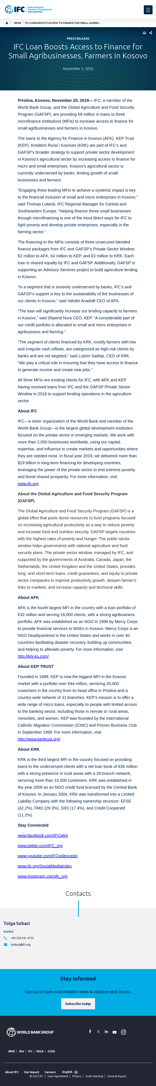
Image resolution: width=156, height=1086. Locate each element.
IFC (30, 1051)
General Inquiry (116, 1076)
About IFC (11, 1072)
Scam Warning (94, 1076)
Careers (50, 1072)
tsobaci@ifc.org (20, 944)
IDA (21, 1051)
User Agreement (58, 1076)
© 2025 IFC (36, 1076)
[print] (143, 33)
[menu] (148, 9)
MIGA (40, 1051)
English (67, 1072)
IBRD (11, 1051)
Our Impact (31, 1072)
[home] (7, 23)
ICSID (51, 1051)
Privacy (76, 1076)
